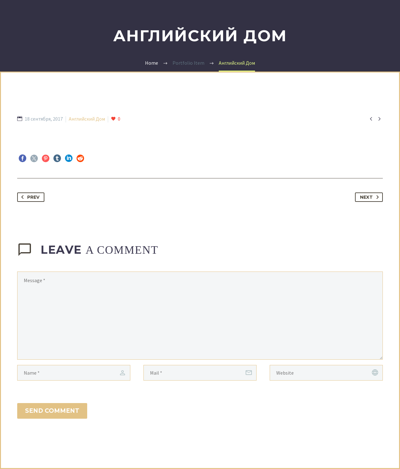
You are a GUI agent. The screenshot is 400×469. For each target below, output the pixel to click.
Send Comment (52, 410)
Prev (29, 197)
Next (370, 197)
